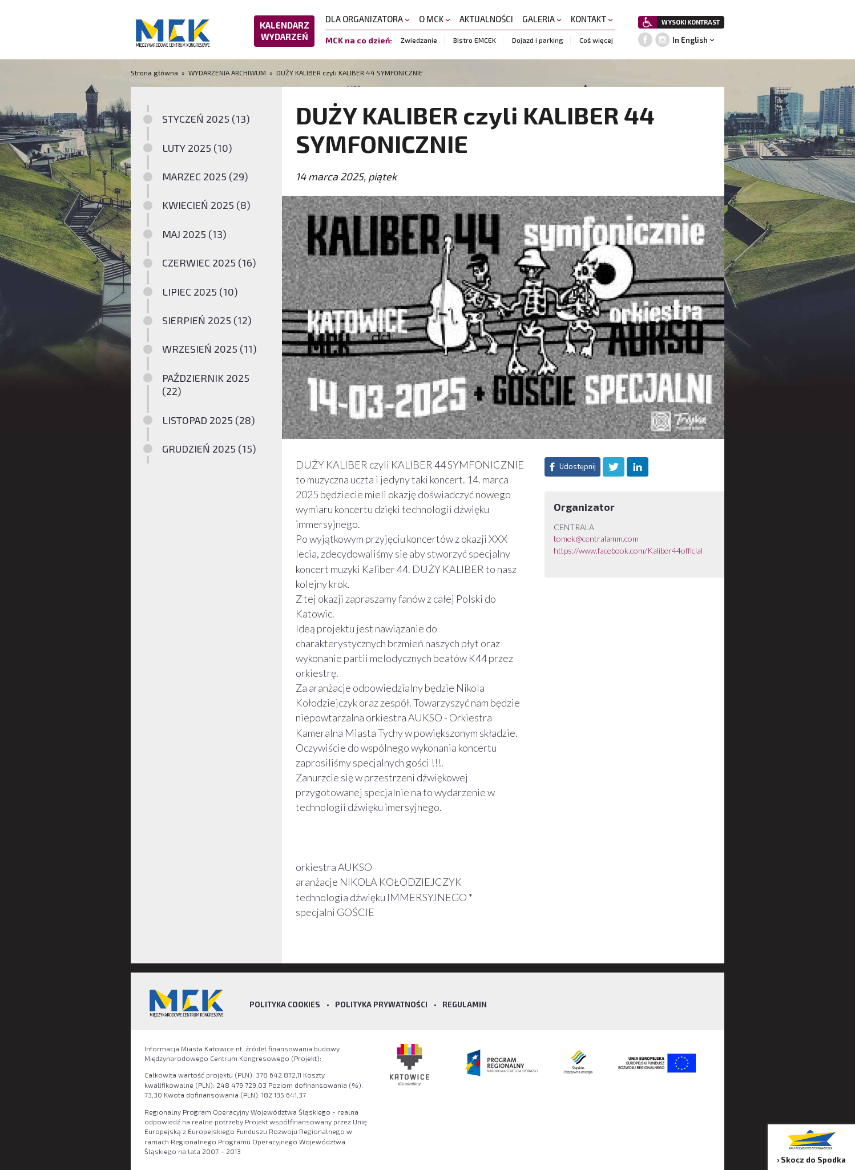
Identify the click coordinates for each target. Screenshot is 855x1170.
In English (690, 40)
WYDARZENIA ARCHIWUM (227, 72)
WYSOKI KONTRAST (691, 22)
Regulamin (464, 1004)
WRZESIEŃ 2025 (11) (209, 348)
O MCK (434, 19)
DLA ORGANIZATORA (367, 19)
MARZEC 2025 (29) (205, 176)
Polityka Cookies (284, 1004)
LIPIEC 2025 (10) (200, 291)
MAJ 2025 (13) (194, 234)
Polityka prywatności (381, 1004)
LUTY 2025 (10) (197, 148)
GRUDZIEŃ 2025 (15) (209, 448)
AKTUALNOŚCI (486, 19)
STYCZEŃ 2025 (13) (206, 118)
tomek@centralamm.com (596, 538)
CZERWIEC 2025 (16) (209, 262)
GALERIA (542, 19)
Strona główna (155, 72)
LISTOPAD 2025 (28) (208, 420)
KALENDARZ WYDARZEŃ (284, 31)
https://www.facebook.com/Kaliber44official (628, 550)
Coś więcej (596, 40)
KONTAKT (592, 19)
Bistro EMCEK (474, 40)
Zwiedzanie (419, 40)
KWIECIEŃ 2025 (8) (206, 205)
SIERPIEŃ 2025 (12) (207, 320)
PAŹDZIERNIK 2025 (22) (205, 384)
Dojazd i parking (537, 40)
